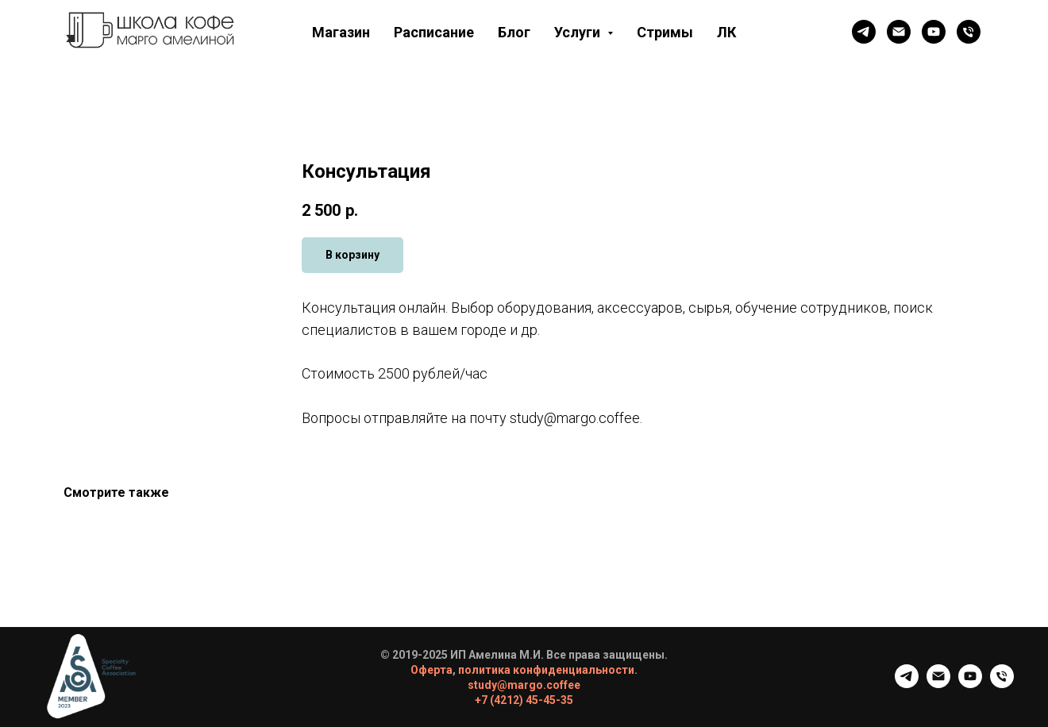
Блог (514, 32)
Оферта (431, 670)
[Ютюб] (934, 32)
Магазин (341, 32)
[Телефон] (969, 32)
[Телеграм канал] (864, 32)
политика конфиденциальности (546, 670)
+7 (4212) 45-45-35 (524, 700)
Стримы (665, 32)
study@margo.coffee (524, 685)
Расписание (434, 32)
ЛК (726, 32)
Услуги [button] (578, 32)
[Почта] (899, 32)
